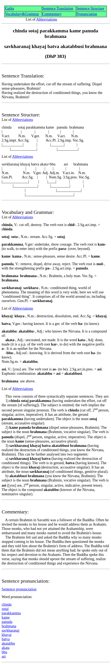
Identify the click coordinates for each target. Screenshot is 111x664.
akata (8, 643)
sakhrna (10, 630)
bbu (4, 652)
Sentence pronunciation (19, 589)
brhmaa (9, 626)
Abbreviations (46, 19)
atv (6, 639)
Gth (9, 8)
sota (5, 609)
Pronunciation (86, 14)
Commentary (52, 14)
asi (4, 656)
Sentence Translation (57, 8)
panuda (7, 622)
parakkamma (11, 613)
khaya (7, 635)
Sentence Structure (90, 8)
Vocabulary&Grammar (22, 14)
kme (6, 617)
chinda (7, 604)
